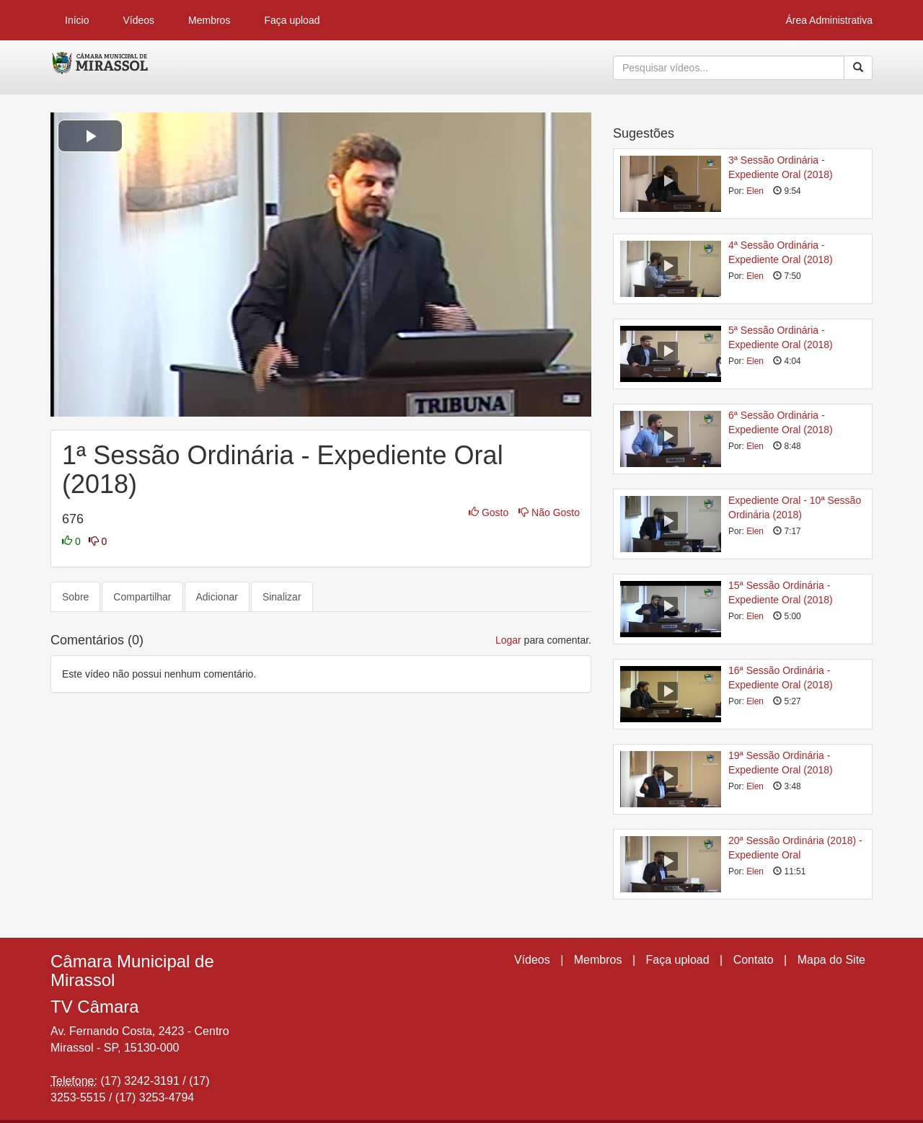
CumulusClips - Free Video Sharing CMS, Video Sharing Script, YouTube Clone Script (100, 68)
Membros (209, 20)
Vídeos (138, 20)
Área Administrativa (829, 20)
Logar (508, 640)
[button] (90, 136)
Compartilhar (142, 597)
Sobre (75, 597)
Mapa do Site (831, 960)
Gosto (490, 512)
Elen (755, 191)
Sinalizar (281, 597)
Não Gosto (549, 512)
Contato (753, 960)
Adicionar (217, 597)
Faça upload (291, 20)
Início (77, 20)
